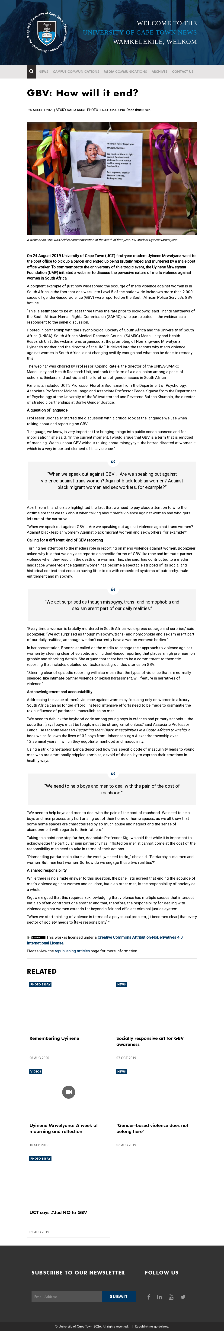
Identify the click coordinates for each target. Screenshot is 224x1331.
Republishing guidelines (151, 1326)
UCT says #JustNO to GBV (58, 1212)
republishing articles (72, 951)
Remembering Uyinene (54, 1038)
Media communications (125, 71)
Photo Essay (40, 984)
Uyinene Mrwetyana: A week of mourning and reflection (63, 1128)
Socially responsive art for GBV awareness (150, 1041)
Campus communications (76, 71)
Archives (159, 71)
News (43, 71)
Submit (119, 1296)
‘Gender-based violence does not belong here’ (152, 1128)
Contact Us (182, 71)
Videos (35, 1071)
